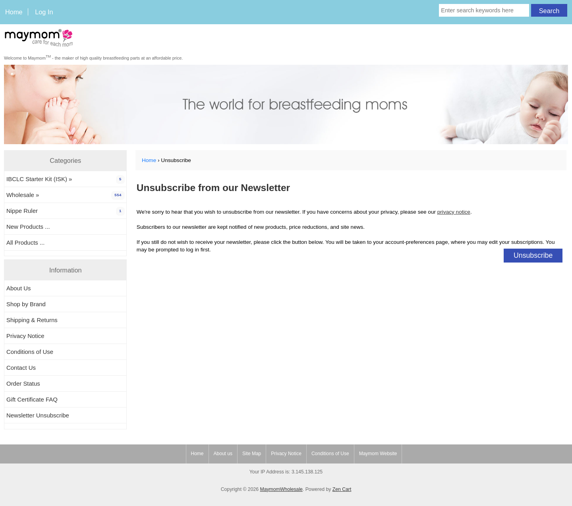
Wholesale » (65, 195)
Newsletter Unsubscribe (37, 415)
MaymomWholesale (281, 489)
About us (223, 453)
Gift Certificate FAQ (32, 399)
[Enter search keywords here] (484, 10)
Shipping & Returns (32, 320)
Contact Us (21, 367)
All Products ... (25, 242)
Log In (44, 11)
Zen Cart (342, 489)
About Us (18, 288)
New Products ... (28, 226)
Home (14, 11)
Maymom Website (378, 453)
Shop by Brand (26, 304)
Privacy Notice (25, 335)
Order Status (23, 383)
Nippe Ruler (65, 211)
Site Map (251, 453)
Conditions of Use (29, 351)
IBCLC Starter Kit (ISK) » (65, 179)
